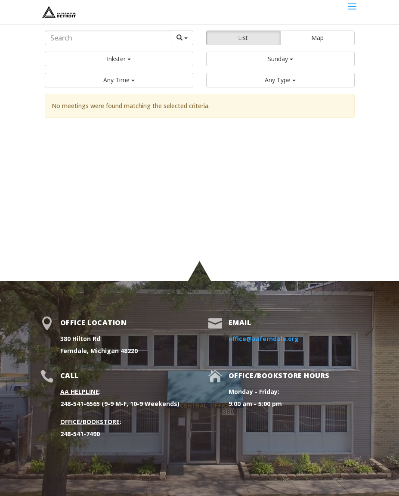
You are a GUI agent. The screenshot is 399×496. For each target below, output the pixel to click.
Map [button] (317, 38)
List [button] (243, 38)
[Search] (108, 38)
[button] (119, 59)
